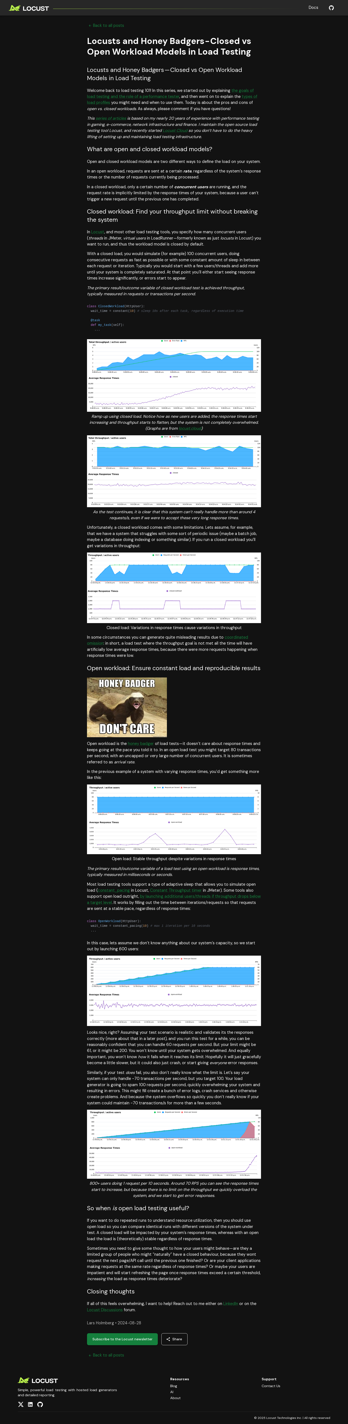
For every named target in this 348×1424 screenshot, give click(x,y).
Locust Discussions (105, 1310)
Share (174, 1339)
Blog (173, 1386)
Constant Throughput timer (176, 890)
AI (171, 1392)
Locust (97, 232)
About (175, 1398)
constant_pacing (114, 890)
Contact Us (271, 1386)
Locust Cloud (175, 130)
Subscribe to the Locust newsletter (122, 1339)
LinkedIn (230, 1303)
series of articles (111, 118)
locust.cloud (190, 428)
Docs (313, 7)
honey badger (141, 743)
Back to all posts (105, 25)
